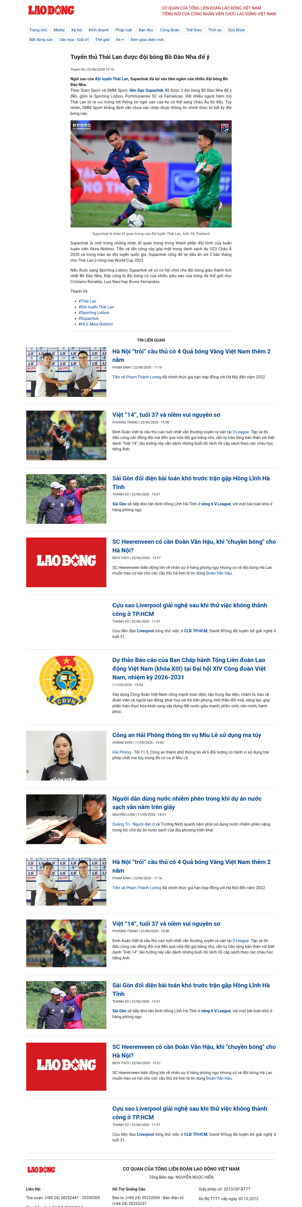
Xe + (120, 39)
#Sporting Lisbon (94, 312)
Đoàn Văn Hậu (219, 573)
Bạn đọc (146, 30)
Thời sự (215, 30)
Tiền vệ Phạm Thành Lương (136, 377)
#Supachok (89, 318)
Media (59, 30)
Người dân (142, 824)
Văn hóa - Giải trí (74, 39)
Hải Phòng (121, 752)
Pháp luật (123, 30)
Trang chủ (38, 30)
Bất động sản (41, 39)
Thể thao (194, 30)
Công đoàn (170, 30)
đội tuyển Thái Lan (111, 78)
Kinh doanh (99, 30)
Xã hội (76, 30)
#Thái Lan (88, 301)
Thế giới (102, 39)
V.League (240, 431)
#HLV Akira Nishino (96, 324)
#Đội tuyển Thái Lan (96, 307)
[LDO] (66, 373)
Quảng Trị (121, 824)
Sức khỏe (236, 30)
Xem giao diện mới (147, 39)
